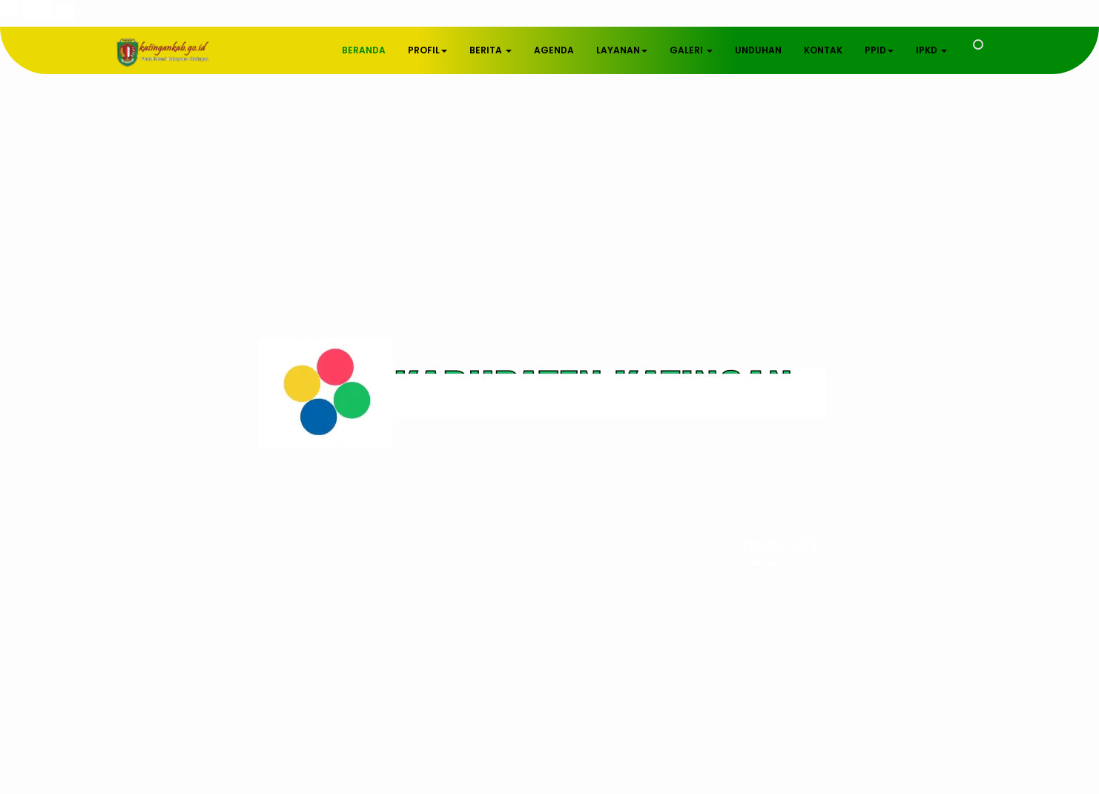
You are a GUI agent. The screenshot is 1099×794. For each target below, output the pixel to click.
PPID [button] (879, 50)
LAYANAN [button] (621, 50)
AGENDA (554, 50)
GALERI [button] (691, 50)
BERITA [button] (490, 50)
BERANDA (364, 50)
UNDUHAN (758, 50)
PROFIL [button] (427, 50)
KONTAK (823, 50)
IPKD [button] (931, 50)
